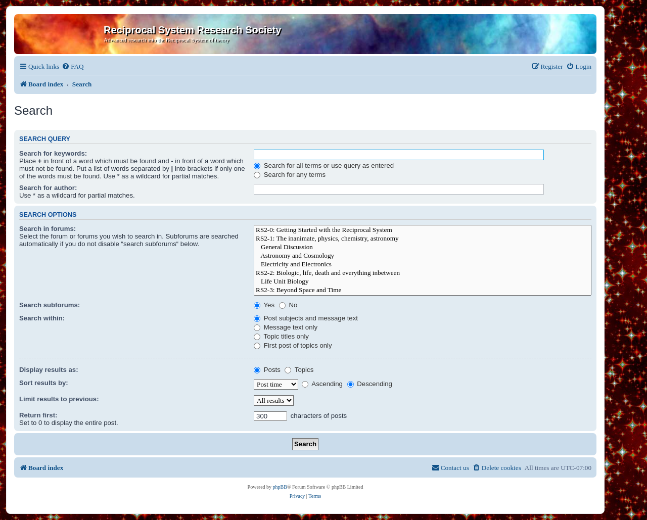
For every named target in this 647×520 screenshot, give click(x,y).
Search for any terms (290, 174)
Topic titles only (281, 336)
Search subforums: (49, 305)
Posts (267, 369)
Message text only (285, 327)
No (288, 305)
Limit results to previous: (59, 399)
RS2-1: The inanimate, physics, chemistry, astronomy (422, 238)
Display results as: (48, 369)
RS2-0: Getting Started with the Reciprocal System (422, 230)
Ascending (322, 384)
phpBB (280, 487)
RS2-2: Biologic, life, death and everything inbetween (422, 273)
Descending (369, 384)
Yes (264, 305)
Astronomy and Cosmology (422, 256)
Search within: (42, 318)
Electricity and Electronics (422, 264)
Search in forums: (47, 228)
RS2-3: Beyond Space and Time (422, 290)
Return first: (38, 415)
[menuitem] (72, 66)
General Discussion (422, 247)
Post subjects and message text (306, 318)
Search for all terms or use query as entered (324, 165)
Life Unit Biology (422, 281)
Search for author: (48, 188)
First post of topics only (293, 345)
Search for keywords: (53, 153)
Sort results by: (43, 383)
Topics (299, 369)
